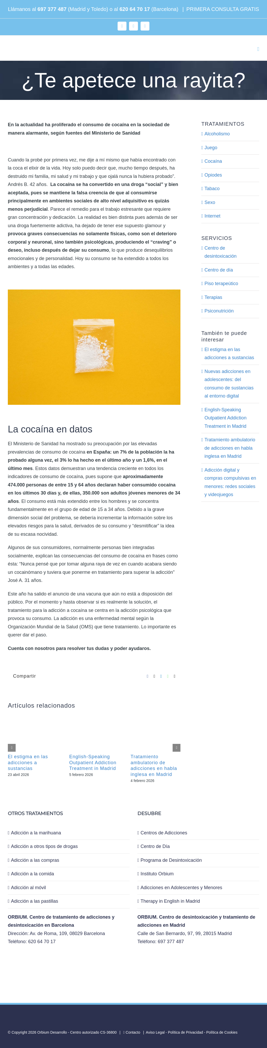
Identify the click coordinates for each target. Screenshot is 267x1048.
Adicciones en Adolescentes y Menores (181, 887)
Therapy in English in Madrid (170, 901)
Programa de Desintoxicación (171, 860)
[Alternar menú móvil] (258, 49)
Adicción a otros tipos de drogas (44, 846)
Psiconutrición (219, 311)
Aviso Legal (155, 1032)
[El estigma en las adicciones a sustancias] (33, 715)
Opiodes (213, 175)
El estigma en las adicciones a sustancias (28, 762)
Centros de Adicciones (164, 832)
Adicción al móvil (28, 887)
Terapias (213, 297)
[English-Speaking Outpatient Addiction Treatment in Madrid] (94, 715)
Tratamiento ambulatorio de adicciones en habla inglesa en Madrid (229, 448)
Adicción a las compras (35, 860)
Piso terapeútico (221, 283)
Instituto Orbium (157, 873)
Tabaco (212, 188)
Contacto (131, 1032)
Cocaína (213, 161)
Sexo (209, 202)
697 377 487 (52, 9)
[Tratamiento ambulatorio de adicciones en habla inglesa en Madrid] (155, 715)
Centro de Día (155, 846)
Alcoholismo (217, 133)
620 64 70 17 (134, 9)
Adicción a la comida (32, 873)
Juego (210, 147)
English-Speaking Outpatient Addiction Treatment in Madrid (92, 762)
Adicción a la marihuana (36, 832)
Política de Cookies (222, 1032)
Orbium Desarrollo (52, 1032)
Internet (212, 216)
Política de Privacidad (185, 1032)
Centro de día (218, 270)
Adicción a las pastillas (34, 901)
